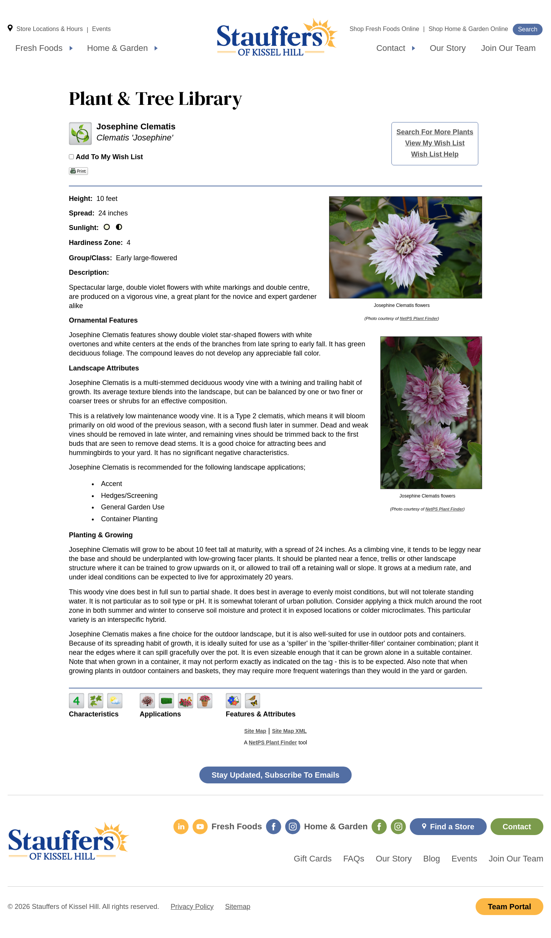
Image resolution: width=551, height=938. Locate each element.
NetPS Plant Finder (419, 318)
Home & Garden (117, 48)
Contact (390, 48)
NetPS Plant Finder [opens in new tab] (273, 742)
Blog (431, 858)
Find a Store (452, 826)
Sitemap (237, 906)
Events (101, 29)
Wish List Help (435, 154)
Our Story (448, 48)
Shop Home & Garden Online (468, 29)
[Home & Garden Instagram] (398, 826)
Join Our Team (508, 48)
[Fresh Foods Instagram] (292, 826)
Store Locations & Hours (49, 29)
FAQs (353, 858)
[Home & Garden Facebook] (379, 826)
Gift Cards (313, 858)
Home (277, 37)
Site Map (255, 731)
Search (528, 29)
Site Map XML (289, 731)
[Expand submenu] (71, 48)
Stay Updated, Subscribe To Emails (275, 775)
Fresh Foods (39, 48)
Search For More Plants (434, 132)
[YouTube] (200, 826)
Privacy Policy (192, 906)
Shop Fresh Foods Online (384, 29)
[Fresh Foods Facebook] (273, 826)
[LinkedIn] (181, 826)
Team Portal (509, 906)
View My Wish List (435, 143)
